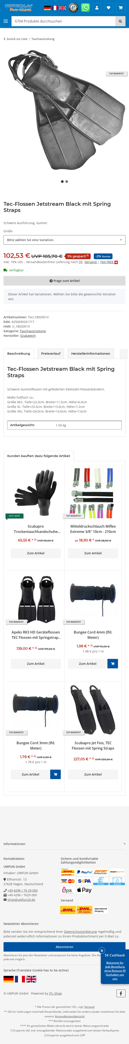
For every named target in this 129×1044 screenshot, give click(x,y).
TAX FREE (107, 262)
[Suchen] (120, 21)
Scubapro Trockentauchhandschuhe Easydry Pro (36, 529)
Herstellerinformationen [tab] (90, 354)
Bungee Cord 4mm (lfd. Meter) (93, 635)
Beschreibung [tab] (18, 354)
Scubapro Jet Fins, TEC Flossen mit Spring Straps (93, 745)
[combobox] (64, 240)
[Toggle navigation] (6, 21)
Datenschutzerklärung (80, 932)
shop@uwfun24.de (21, 900)
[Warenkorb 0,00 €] (120, 7)
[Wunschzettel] (108, 7)
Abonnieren (64, 947)
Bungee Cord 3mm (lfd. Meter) (36, 745)
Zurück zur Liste (17, 39)
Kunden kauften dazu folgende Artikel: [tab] (38, 456)
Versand (91, 262)
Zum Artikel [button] (35, 553)
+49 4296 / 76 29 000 (22, 890)
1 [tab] (62, 181)
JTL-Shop (55, 993)
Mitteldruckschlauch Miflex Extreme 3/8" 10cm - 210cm (93, 529)
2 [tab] (66, 181)
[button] (96, 7)
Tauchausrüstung (33, 331)
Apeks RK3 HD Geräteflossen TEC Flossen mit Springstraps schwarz (36, 635)
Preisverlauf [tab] (50, 354)
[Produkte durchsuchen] (63, 21)
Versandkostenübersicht (70, 1016)
